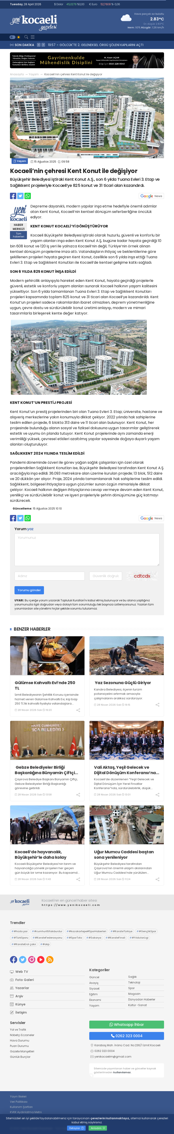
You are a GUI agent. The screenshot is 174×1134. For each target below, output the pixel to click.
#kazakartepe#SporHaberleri (86, 931)
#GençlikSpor (146, 931)
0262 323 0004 (127, 1036)
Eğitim (93, 994)
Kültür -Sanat (137, 1005)
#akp (44, 944)
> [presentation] (43, 44)
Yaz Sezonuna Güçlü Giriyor (122, 682)
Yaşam (34, 74)
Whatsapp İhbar (126, 1024)
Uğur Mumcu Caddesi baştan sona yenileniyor (124, 854)
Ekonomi (95, 1000)
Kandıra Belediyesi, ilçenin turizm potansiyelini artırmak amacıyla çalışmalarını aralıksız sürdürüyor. (118, 693)
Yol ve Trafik (18, 1030)
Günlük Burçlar (20, 1057)
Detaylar (76, 1128)
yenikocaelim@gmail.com (112, 1056)
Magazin (134, 994)
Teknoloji (134, 982)
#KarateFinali (115, 937)
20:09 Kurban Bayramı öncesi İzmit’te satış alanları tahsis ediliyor (100, 45)
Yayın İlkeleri (18, 1096)
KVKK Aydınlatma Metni (26, 1112)
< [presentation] (38, 44)
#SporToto (74, 937)
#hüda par (20, 931)
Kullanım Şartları (21, 1107)
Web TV (19, 971)
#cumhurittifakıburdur (47, 931)
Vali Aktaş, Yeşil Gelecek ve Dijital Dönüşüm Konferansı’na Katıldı (125, 770)
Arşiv (16, 996)
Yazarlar (19, 988)
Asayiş (93, 983)
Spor (131, 988)
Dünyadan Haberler (141, 999)
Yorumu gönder (29, 590)
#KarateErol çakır (24, 944)
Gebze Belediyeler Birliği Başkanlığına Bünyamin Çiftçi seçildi (45, 770)
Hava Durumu (19, 1040)
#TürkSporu (20, 937)
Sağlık (132, 977)
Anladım (98, 1128)
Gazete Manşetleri (22, 1051)
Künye (17, 1004)
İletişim (18, 1012)
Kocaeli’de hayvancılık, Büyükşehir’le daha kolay (40, 854)
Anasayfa (17, 74)
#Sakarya (93, 937)
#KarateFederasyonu (47, 937)
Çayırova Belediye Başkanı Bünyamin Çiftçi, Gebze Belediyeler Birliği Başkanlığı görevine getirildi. (46, 783)
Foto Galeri (22, 980)
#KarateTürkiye (121, 931)
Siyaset (94, 988)
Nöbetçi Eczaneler (22, 1035)
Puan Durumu (19, 1046)
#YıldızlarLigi (139, 937)
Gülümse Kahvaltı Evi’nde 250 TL (45, 685)
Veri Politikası (18, 1102)
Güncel (94, 977)
